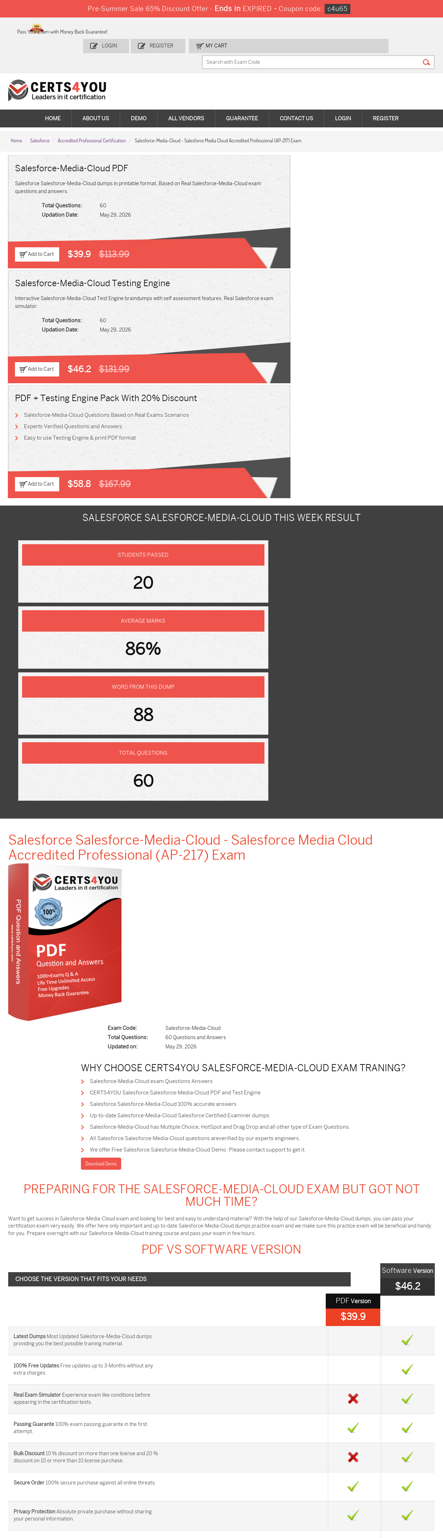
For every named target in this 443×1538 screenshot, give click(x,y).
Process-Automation (51, 1058)
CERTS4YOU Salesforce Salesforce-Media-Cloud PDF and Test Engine (245, 513)
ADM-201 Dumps (39, 1433)
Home (53, 89)
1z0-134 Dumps (244, 1433)
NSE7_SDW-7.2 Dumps (391, 1456)
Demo (138, 89)
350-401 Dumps (383, 1445)
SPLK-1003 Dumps (317, 1445)
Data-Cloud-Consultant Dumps (391, 1472)
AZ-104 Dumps (36, 1456)
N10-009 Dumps (177, 1456)
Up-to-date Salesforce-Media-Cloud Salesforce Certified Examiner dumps (249, 539)
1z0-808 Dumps (176, 1433)
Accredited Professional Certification (92, 108)
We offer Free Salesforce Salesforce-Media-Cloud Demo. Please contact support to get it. (267, 578)
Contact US (27, 1328)
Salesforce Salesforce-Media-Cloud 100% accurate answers (234, 526)
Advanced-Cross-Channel (321, 1028)
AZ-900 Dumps (382, 1433)
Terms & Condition (35, 1352)
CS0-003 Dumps (108, 1456)
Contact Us (296, 89)
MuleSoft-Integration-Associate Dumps (44, 1490)
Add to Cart (44, 223)
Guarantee (242, 89)
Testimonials (28, 1340)
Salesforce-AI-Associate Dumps (323, 1460)
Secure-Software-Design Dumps (324, 1490)
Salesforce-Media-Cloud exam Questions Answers (222, 501)
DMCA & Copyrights (37, 1363)
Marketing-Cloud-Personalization (321, 1058)
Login (185, 27)
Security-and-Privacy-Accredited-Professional (321, 1088)
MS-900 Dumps (176, 1445)
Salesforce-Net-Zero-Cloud (120, 1118)
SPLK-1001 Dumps (248, 1445)
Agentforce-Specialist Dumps (251, 1490)
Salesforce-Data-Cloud (322, 1118)
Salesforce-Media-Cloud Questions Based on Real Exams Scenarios (366, 170)
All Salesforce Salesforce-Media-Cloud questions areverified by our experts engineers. (263, 565)
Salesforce (40, 108)
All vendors (186, 89)
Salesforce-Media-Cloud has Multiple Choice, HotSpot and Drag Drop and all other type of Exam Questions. (286, 552)
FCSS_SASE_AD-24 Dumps (111, 1490)
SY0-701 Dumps (245, 1456)
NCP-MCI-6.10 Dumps (183, 1486)
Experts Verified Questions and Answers (360, 187)
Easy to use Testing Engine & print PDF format (367, 200)
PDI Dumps (308, 1433)
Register (232, 27)
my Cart (283, 27)
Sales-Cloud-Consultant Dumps (116, 1436)
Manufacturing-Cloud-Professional (121, 1088)
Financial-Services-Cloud (120, 1028)
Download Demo (175, 592)
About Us (95, 89)
